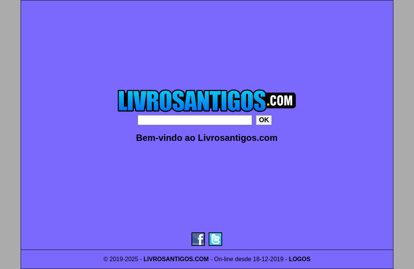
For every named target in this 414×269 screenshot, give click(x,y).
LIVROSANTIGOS (168, 259)
